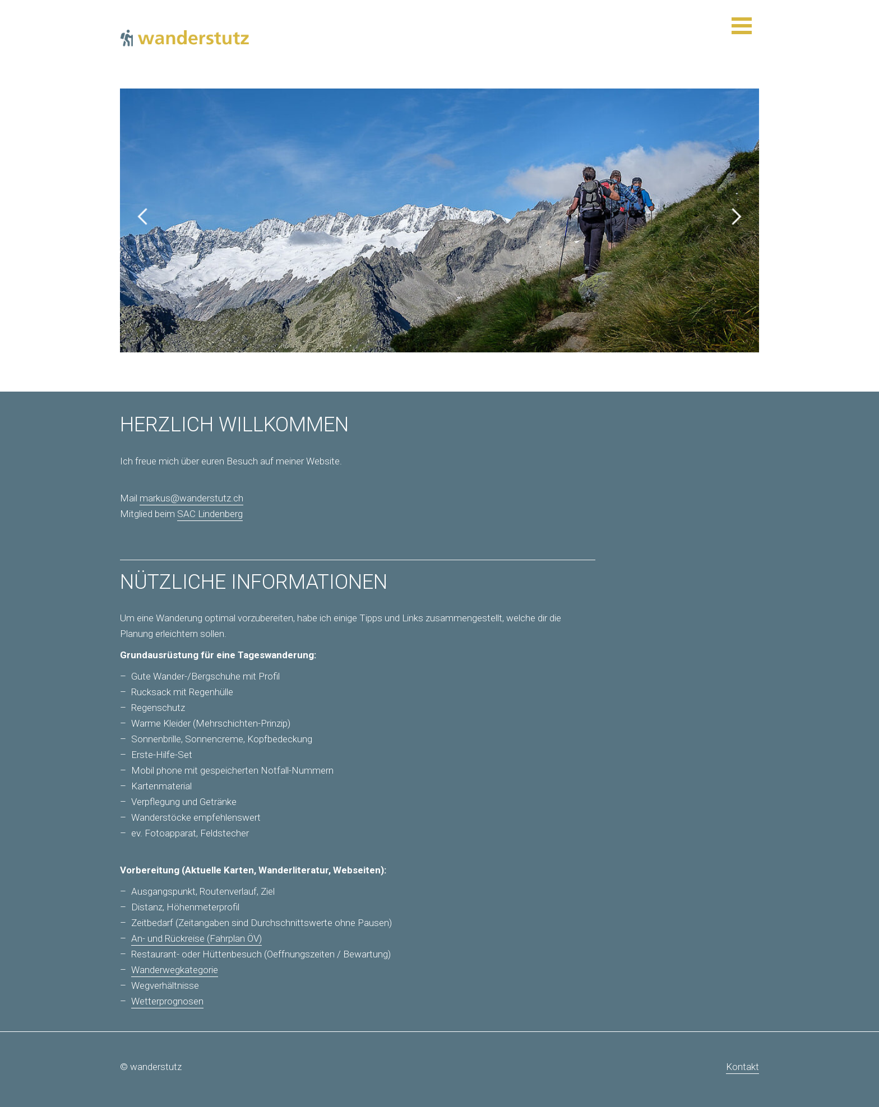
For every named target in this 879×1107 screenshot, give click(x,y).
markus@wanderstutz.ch (191, 498)
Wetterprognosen (167, 1001)
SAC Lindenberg (210, 513)
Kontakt (742, 1066)
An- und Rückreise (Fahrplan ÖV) (196, 938)
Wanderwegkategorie (174, 969)
